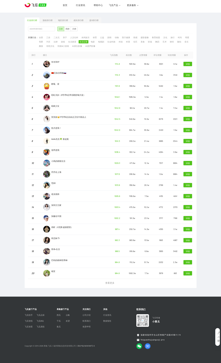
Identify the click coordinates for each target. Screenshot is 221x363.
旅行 (173, 37)
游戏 (63, 42)
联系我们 (86, 321)
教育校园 (156, 37)
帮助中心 (98, 5)
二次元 (57, 37)
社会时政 (111, 42)
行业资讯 (80, 5)
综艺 (135, 42)
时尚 (180, 37)
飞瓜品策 (41, 315)
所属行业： (33, 37)
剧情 (109, 37)
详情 (188, 64)
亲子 (65, 37)
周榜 (67, 29)
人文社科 (74, 37)
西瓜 (59, 315)
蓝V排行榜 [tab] (94, 20)
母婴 (41, 42)
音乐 (186, 42)
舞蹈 (157, 42)
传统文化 (50, 46)
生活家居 (72, 42)
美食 (143, 42)
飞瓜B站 (40, 321)
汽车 (48, 42)
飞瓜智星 (29, 327)
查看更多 (109, 283)
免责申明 (86, 327)
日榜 (61, 29)
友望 (68, 321)
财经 (172, 42)
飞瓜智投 (29, 321)
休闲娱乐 (85, 37)
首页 (65, 5)
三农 (48, 37)
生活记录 (83, 42)
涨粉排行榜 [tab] (48, 20)
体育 (95, 37)
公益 (102, 37)
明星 (187, 37)
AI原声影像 (90, 46)
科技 (121, 42)
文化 (165, 37)
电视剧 (101, 42)
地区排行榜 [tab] (63, 20)
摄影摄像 (145, 37)
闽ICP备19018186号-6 (86, 346)
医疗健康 (126, 37)
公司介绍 (86, 315)
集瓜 (59, 327)
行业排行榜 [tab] (32, 20)
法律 (56, 42)
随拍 (179, 42)
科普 (128, 42)
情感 (135, 37)
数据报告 (107, 321)
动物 (117, 37)
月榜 (74, 29)
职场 (150, 42)
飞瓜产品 (113, 5)
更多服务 (131, 5)
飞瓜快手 (29, 315)
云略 (68, 315)
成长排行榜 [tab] (78, 20)
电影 (93, 42)
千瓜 (59, 321)
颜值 (41, 46)
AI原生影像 (77, 46)
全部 (41, 37)
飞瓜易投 (41, 327)
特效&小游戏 (63, 46)
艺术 (165, 42)
